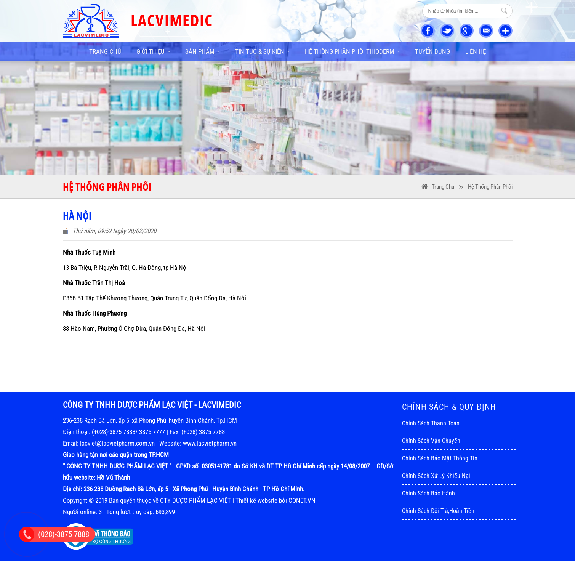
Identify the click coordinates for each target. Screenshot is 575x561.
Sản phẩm (202, 51)
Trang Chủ (443, 186)
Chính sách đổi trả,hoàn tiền (438, 511)
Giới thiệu (153, 51)
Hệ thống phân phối (490, 186)
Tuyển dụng (432, 51)
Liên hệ (475, 51)
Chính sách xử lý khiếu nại (436, 475)
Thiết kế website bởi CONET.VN (275, 500)
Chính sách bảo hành (428, 493)
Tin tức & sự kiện (262, 51)
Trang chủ (105, 51)
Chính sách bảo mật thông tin (439, 458)
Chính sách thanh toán (431, 423)
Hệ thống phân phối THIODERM (352, 51)
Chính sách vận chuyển (431, 440)
